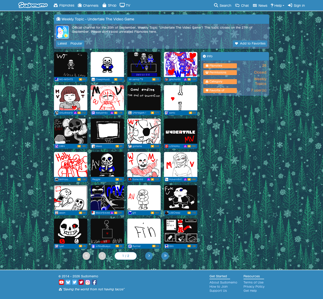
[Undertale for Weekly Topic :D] (70, 97)
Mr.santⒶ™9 (136, 79)
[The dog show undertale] (144, 231)
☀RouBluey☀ (103, 246)
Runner (136, 246)
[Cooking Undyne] (144, 131)
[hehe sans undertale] (144, 197)
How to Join (218, 286)
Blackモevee (103, 213)
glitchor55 (175, 79)
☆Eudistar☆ (66, 113)
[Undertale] (107, 197)
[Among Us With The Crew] (70, 131)
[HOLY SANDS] (70, 164)
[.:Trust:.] (144, 164)
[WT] (107, 231)
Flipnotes (63, 5)
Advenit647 (175, 179)
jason (62, 213)
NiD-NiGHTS (66, 79)
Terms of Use (253, 282)
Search (222, 5)
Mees (99, 146)
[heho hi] (180, 164)
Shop (109, 5)
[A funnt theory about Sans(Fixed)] (70, 64)
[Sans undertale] (107, 164)
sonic (172, 113)
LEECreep (174, 213)
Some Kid (137, 179)
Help (276, 5)
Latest (62, 43)
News (259, 5)
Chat (242, 5)
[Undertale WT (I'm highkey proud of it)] (107, 97)
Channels (88, 5)
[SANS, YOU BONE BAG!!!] (70, 197)
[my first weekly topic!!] (180, 64)
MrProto (63, 179)
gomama (137, 146)
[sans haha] (180, 197)
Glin (171, 246)
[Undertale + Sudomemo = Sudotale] (180, 231)
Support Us (218, 290)
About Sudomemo (223, 282)
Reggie (96, 179)
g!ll (134, 213)
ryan (61, 246)
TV (125, 5)
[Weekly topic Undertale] (144, 64)
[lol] (70, 231)
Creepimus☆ (103, 79)
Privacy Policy (253, 286)
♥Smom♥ (174, 146)
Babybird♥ (102, 113)
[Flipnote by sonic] (180, 97)
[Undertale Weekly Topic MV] (180, 131)
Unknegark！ (139, 113)
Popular (76, 43)
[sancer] (107, 131)
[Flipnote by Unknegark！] (144, 97)
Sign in (296, 5)
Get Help (250, 290)
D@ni (62, 146)
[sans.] (107, 64)
